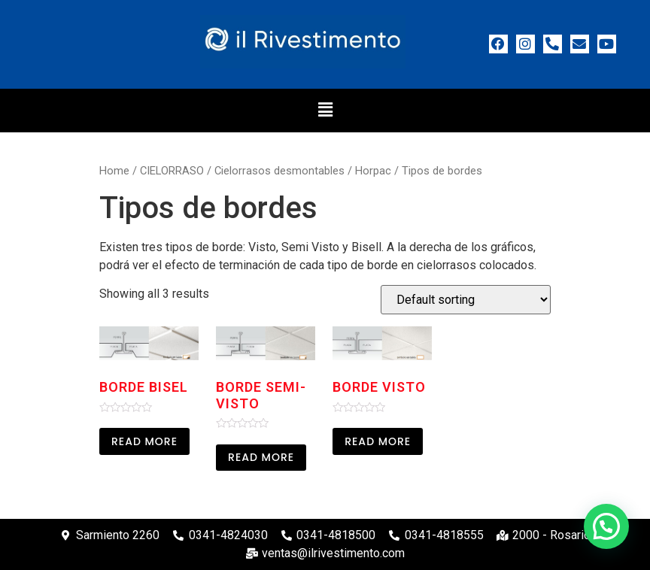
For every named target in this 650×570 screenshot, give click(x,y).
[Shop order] (466, 299)
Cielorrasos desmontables (279, 170)
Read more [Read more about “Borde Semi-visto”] (261, 457)
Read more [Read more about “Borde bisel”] (144, 441)
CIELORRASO (172, 170)
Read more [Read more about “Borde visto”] (378, 441)
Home (114, 170)
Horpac (373, 170)
